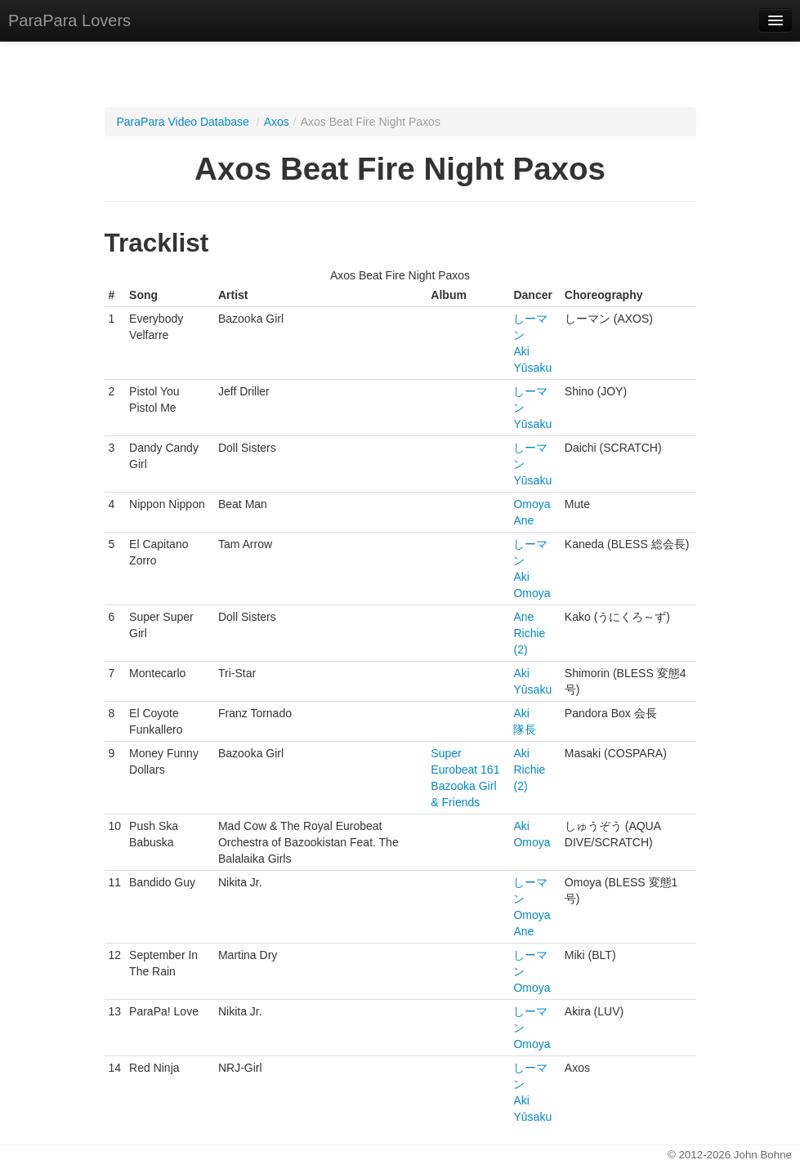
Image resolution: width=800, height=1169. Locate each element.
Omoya (531, 504)
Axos (276, 121)
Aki (521, 351)
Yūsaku (532, 367)
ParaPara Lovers (69, 20)
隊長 (524, 729)
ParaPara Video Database (183, 121)
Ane (523, 520)
